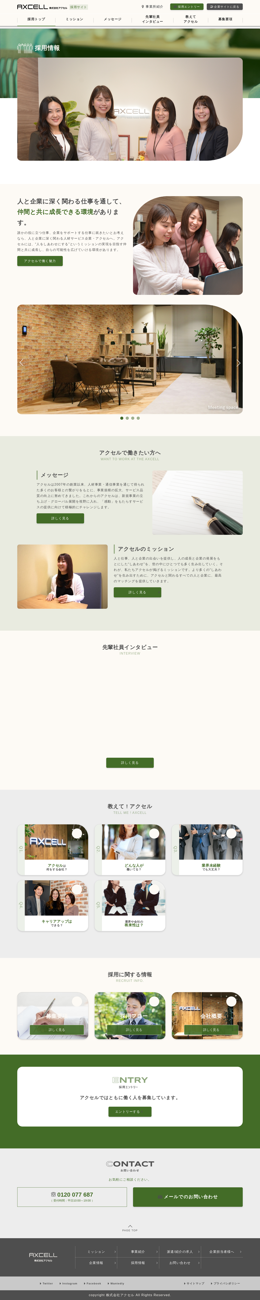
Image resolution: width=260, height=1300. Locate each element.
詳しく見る (67, 518)
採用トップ (36, 19)
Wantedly (115, 1283)
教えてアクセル (191, 19)
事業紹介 (144, 1251)
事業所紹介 (152, 6)
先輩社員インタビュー (152, 19)
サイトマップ (195, 1283)
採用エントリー (187, 6)
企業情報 (102, 1263)
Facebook (93, 1283)
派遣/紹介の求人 (183, 1251)
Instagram (68, 1283)
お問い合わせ (184, 1263)
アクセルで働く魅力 (43, 261)
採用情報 (144, 1263)
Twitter (47, 1283)
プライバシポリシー (225, 1283)
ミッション (74, 19)
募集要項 (225, 19)
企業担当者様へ (225, 1251)
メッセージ (113, 19)
